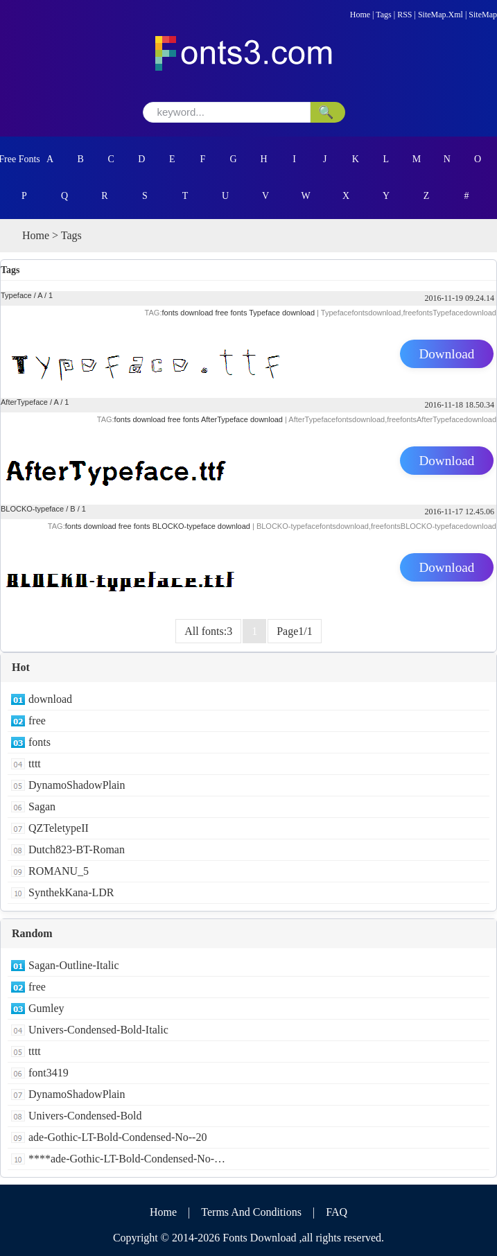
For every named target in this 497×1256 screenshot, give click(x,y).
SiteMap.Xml (440, 14)
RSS (404, 14)
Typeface (16, 295)
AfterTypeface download (242, 419)
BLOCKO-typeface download (201, 526)
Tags (384, 14)
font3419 (48, 1073)
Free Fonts (19, 159)
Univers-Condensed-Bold (85, 1116)
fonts (39, 742)
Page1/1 (295, 631)
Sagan (41, 806)
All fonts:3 (208, 631)
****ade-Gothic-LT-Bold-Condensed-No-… (126, 1159)
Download (447, 354)
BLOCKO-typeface (32, 509)
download (50, 699)
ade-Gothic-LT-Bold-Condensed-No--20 (117, 1137)
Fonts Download (259, 1238)
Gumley (46, 1008)
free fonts (231, 312)
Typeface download (282, 312)
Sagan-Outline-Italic (73, 965)
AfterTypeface (24, 402)
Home (360, 14)
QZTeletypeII (58, 828)
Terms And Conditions (251, 1212)
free (37, 720)
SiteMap (483, 14)
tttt (34, 763)
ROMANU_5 (58, 871)
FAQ (336, 1212)
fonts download (187, 312)
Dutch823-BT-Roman (76, 849)
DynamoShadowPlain (76, 785)
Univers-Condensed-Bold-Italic (98, 1030)
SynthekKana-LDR (71, 892)
